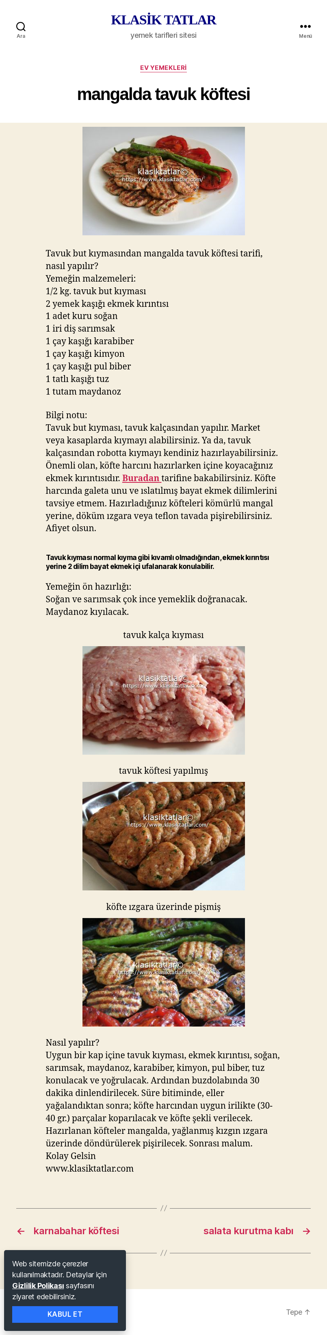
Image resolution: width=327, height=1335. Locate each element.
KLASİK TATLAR (163, 20)
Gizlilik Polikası (38, 1285)
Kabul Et (65, 1314)
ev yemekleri (163, 68)
